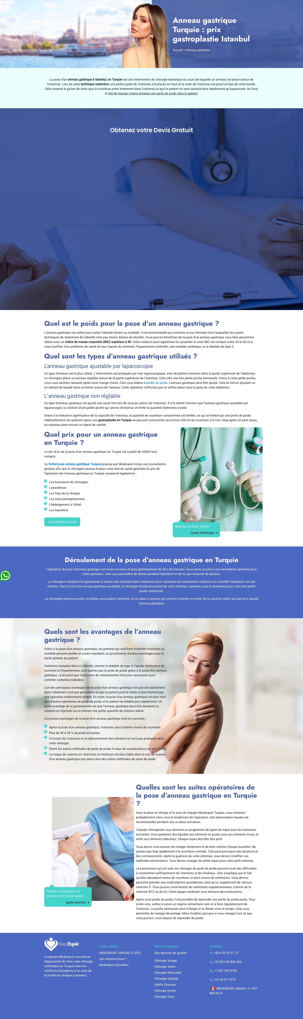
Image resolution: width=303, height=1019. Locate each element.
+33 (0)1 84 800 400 (225, 962)
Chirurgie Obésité (166, 978)
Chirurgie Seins (164, 966)
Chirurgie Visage (165, 960)
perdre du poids (156, 383)
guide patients (78, 902)
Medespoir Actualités (114, 965)
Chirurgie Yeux (164, 996)
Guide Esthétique (204, 533)
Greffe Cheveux (165, 984)
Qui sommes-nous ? (113, 959)
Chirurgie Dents (165, 990)
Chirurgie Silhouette (168, 972)
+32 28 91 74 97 (222, 979)
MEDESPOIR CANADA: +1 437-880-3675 (233, 991)
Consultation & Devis (62, 522)
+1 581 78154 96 (223, 970)
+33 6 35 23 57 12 (223, 953)
